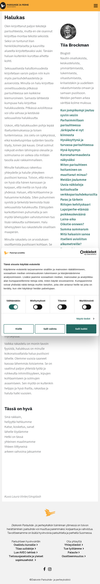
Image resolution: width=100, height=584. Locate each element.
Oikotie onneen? (72, 224)
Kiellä (19, 328)
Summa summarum (74, 229)
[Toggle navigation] (95, 6)
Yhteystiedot (72, 544)
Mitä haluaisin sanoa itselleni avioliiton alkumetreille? (75, 239)
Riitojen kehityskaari (75, 204)
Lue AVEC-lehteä (24, 552)
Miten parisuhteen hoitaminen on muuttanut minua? (73, 170)
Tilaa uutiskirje (24, 548)
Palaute (73, 552)
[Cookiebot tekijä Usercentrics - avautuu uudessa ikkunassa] (82, 252)
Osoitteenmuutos (72, 556)
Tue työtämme (72, 548)
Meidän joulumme (73, 180)
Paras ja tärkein (71, 199)
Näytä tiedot (83, 318)
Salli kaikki (81, 328)
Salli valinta (50, 328)
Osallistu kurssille (25, 544)
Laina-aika (68, 219)
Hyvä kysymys (70, 150)
